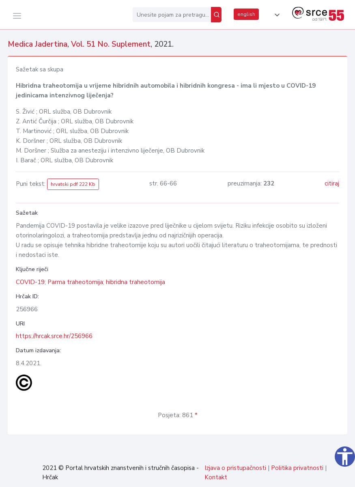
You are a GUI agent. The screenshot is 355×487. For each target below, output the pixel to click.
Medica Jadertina (37, 44)
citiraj (332, 183)
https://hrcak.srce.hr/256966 (54, 336)
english (246, 14)
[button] (275, 15)
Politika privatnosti (297, 468)
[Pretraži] (216, 14)
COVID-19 (30, 282)
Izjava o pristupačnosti (235, 468)
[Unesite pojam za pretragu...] (171, 14)
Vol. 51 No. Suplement (111, 44)
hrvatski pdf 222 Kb (73, 184)
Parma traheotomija (75, 282)
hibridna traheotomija (135, 282)
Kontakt (215, 477)
